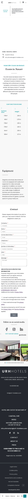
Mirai (18, 490)
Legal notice (13, 467)
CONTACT (14, 437)
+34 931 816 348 (14, 386)
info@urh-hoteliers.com (14, 393)
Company (4, 223)
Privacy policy (13, 474)
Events (21, 9)
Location (19, 11)
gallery (13, 13)
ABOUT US (14, 441)
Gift (22, 11)
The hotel (9, 51)
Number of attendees (7, 246)
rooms (18, 9)
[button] (24, 496)
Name (3, 229)
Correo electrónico (7, 235)
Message (4, 258)
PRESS (14, 445)
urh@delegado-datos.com (9, 290)
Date (2, 252)
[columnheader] (19, 110)
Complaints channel (13, 485)
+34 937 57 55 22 (9, 55)
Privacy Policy (19, 292)
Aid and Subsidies (13, 481)
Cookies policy (13, 470)
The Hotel (14, 9)
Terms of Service (19, 309)
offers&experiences (16, 10)
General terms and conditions (13, 478)
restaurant (14, 11)
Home (3, 51)
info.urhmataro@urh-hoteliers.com (14, 57)
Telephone (4, 240)
